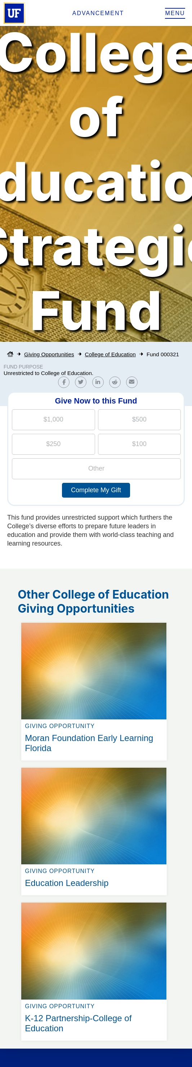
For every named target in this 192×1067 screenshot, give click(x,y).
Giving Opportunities (49, 354)
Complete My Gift (96, 490)
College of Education (110, 354)
